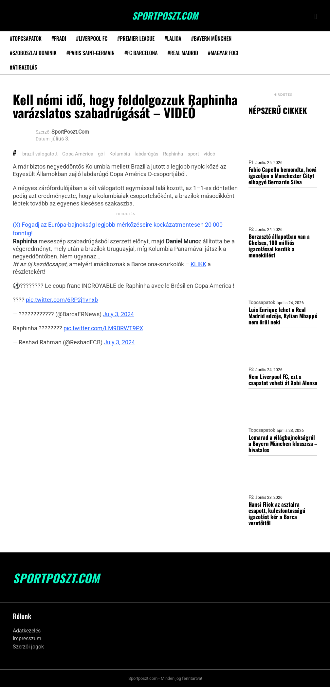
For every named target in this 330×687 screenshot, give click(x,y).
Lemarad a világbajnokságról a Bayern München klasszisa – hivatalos (282, 443)
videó (209, 154)
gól (101, 154)
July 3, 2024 (118, 314)
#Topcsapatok (26, 38)
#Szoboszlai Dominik (33, 53)
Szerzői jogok (28, 647)
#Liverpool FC (91, 38)
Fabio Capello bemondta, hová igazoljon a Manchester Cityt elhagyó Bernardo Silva (282, 175)
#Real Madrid (183, 53)
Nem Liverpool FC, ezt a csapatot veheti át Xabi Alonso (282, 379)
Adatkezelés (27, 631)
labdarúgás (146, 154)
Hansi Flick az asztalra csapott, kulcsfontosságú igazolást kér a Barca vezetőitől (276, 513)
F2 (251, 229)
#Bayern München (211, 38)
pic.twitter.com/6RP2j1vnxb (62, 299)
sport (193, 154)
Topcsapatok (261, 302)
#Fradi (58, 38)
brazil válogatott (40, 154)
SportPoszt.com (165, 15)
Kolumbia (119, 154)
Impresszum (27, 638)
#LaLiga (172, 38)
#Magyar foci (223, 53)
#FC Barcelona (141, 53)
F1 (251, 162)
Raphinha (173, 154)
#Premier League (136, 38)
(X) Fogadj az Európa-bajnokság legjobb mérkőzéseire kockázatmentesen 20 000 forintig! (118, 229)
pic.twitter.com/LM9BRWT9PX (103, 328)
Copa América (77, 154)
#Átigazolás (23, 67)
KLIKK (198, 264)
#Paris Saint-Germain (90, 53)
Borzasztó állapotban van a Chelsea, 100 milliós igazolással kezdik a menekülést (279, 245)
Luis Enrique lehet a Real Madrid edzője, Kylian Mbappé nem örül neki (282, 315)
